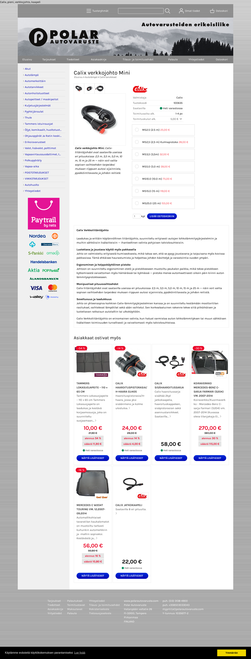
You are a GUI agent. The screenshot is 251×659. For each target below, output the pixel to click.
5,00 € (176, 119)
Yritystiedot (55, 613)
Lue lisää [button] (79, 652)
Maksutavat (74, 609)
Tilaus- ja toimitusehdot (138, 59)
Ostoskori (222, 59)
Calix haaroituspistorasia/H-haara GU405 (131, 387)
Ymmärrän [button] (231, 652)
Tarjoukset (49, 59)
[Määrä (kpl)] (136, 216)
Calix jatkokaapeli (129, 505)
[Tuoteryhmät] (97, 11)
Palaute (173, 59)
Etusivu (27, 59)
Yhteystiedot (196, 59)
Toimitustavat (76, 605)
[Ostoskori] (219, 11)
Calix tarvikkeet (108, 77)
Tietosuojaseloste (100, 613)
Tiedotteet (73, 59)
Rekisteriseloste (99, 609)
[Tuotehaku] (141, 11)
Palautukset (74, 600)
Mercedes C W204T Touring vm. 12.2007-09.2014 (91, 509)
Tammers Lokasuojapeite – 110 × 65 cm (92, 387)
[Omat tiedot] (190, 11)
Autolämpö (91, 77)
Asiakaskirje (98, 59)
